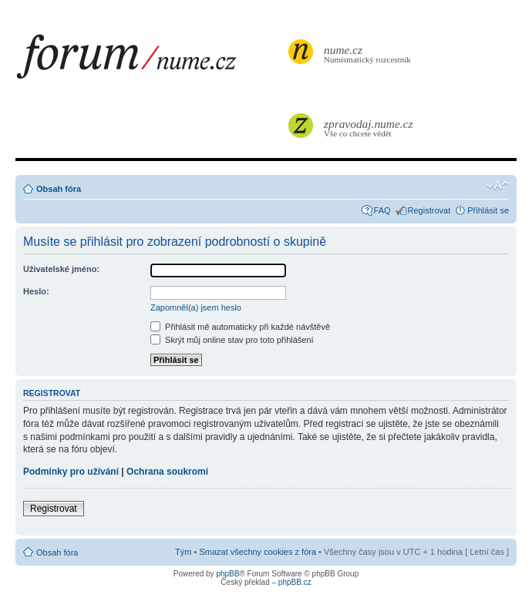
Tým (183, 551)
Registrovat (429, 210)
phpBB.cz (294, 582)
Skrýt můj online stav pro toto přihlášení (232, 339)
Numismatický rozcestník (369, 53)
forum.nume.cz (150, 61)
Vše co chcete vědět (369, 127)
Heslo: (36, 291)
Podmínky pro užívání (71, 471)
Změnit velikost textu (498, 186)
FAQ (382, 210)
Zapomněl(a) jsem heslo (195, 307)
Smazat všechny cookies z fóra (257, 551)
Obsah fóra (58, 188)
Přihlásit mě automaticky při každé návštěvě (240, 326)
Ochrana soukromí (167, 471)
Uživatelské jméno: (61, 269)
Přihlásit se (488, 210)
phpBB (227, 573)
